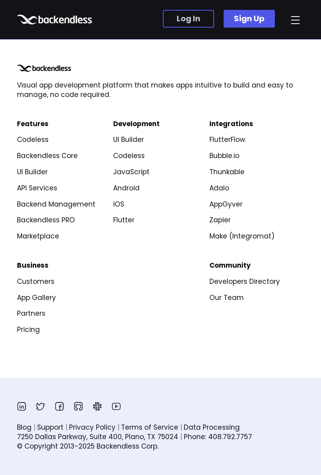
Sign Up (249, 18)
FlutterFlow (227, 139)
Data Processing (212, 427)
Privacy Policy (92, 427)
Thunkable (226, 172)
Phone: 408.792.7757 (218, 436)
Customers (35, 281)
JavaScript (131, 172)
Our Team (226, 297)
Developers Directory (244, 281)
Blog (24, 427)
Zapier (220, 220)
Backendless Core (47, 155)
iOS (118, 204)
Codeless (33, 139)
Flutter (123, 220)
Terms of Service (149, 427)
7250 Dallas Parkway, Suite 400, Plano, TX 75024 (97, 436)
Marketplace (38, 236)
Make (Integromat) (241, 236)
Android (126, 188)
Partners (31, 313)
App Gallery (36, 297)
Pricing (28, 329)
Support (50, 427)
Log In (188, 18)
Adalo (219, 188)
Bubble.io (224, 155)
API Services (37, 188)
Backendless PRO (46, 220)
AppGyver (226, 204)
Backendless (55, 19)
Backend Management (56, 204)
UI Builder (32, 172)
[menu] (295, 20)
